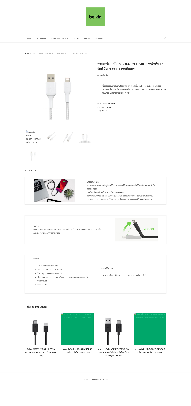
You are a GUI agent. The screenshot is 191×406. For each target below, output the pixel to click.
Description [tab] (30, 171)
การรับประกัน (41, 39)
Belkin (104, 110)
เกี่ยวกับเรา (99, 39)
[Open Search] (165, 38)
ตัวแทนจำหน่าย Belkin (59, 39)
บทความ (87, 39)
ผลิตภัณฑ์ (28, 39)
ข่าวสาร (76, 39)
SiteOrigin (103, 379)
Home (27, 53)
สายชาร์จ (34, 53)
